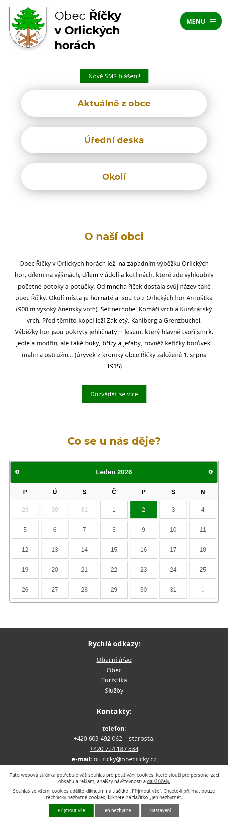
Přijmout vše (71, 810)
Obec (114, 670)
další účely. (158, 781)
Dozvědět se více (114, 394)
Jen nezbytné (117, 810)
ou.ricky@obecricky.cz (125, 759)
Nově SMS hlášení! (114, 76)
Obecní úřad (114, 660)
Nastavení (160, 810)
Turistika (114, 680)
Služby (114, 690)
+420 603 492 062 (98, 738)
